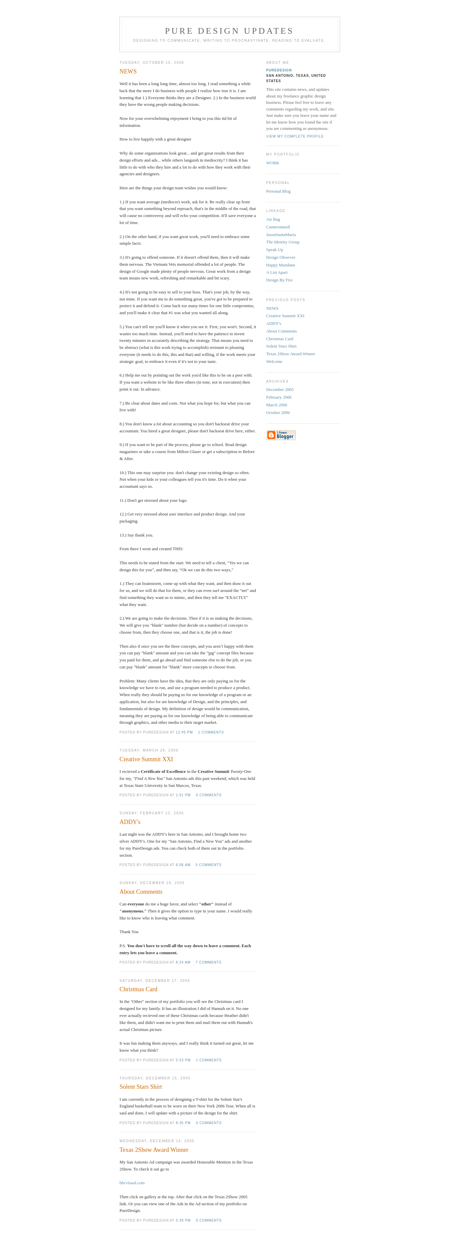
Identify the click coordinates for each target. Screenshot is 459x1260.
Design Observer (281, 257)
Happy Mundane (280, 264)
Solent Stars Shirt (281, 346)
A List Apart (277, 272)
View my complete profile (295, 136)
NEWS (272, 308)
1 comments (211, 732)
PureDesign (279, 70)
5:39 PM (183, 1220)
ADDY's (273, 323)
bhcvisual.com (132, 1182)
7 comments (209, 962)
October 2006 (278, 412)
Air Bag (273, 219)
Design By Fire (279, 279)
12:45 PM (184, 732)
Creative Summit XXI (285, 315)
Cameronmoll (278, 226)
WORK (273, 162)
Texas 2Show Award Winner (291, 353)
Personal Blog (278, 191)
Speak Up (274, 249)
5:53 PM (183, 1060)
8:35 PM (183, 1123)
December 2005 (280, 389)
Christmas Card (279, 338)
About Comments (281, 331)
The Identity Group (283, 241)
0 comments (209, 795)
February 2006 (279, 397)
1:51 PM (183, 795)
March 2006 (276, 404)
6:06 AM (183, 865)
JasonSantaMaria (281, 234)
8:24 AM (183, 962)
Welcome (274, 361)
